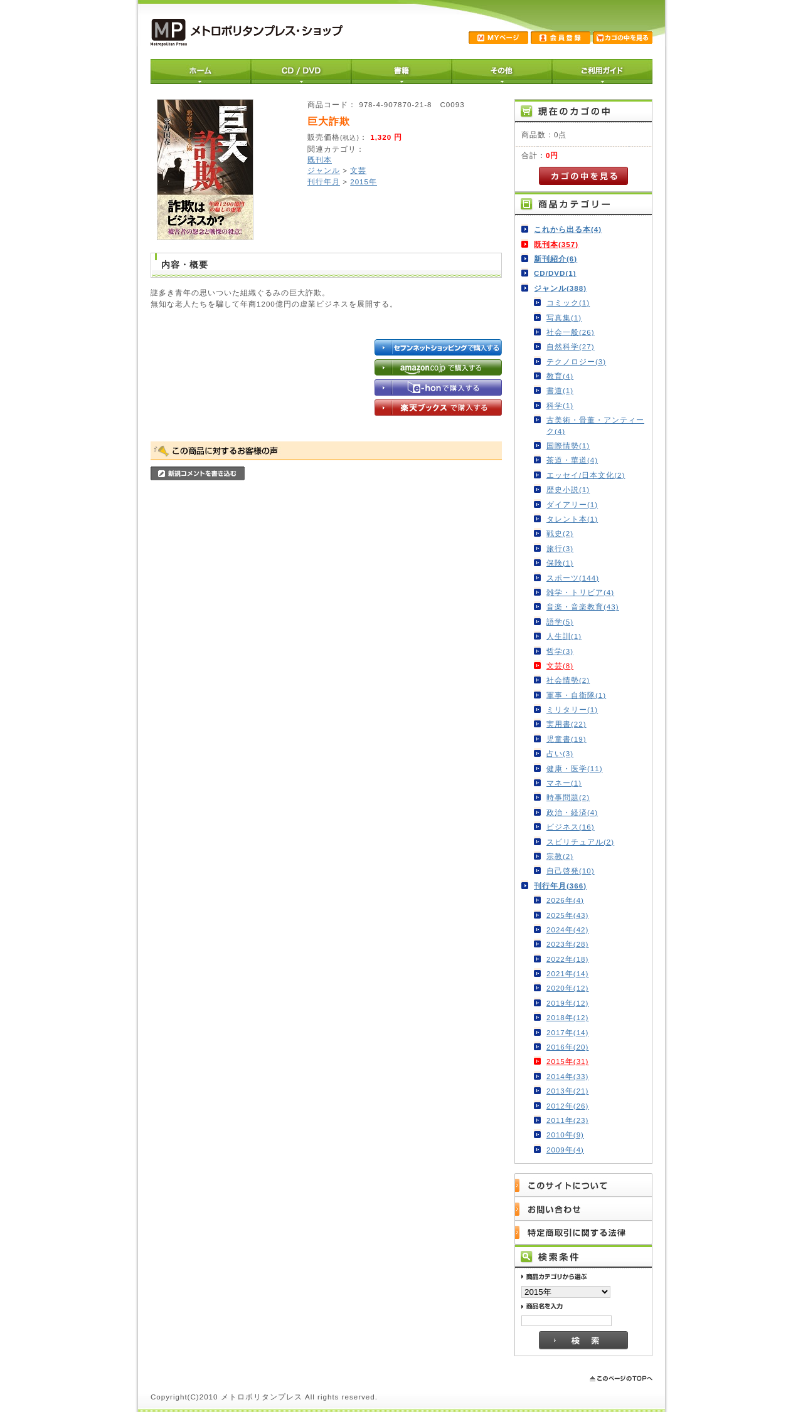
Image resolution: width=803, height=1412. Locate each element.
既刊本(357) (556, 244)
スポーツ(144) (572, 578)
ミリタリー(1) (572, 709)
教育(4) (559, 376)
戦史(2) (559, 533)
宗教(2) (559, 856)
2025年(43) (567, 915)
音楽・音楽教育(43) (582, 607)
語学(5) (559, 622)
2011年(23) (567, 1120)
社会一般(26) (570, 332)
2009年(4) (565, 1150)
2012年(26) (567, 1106)
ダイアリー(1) (572, 504)
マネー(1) (564, 783)
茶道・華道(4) (572, 460)
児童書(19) (566, 739)
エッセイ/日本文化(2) (585, 475)
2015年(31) (567, 1061)
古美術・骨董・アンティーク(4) (595, 425)
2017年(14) (567, 1032)
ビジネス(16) (570, 827)
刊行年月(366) (560, 886)
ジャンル (323, 170)
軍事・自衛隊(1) (576, 695)
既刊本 (319, 159)
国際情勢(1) (568, 445)
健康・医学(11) (574, 768)
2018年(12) (567, 1017)
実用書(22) (566, 724)
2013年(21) (567, 1091)
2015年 (363, 181)
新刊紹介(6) (555, 259)
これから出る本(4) (568, 229)
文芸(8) (559, 665)
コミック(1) (568, 302)
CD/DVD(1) (555, 273)
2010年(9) (565, 1134)
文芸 (358, 170)
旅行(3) (559, 548)
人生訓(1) (564, 636)
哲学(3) (559, 651)
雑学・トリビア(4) (580, 592)
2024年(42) (567, 929)
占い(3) (559, 753)
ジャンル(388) (560, 288)
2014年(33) (567, 1076)
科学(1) (559, 405)
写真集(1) (564, 317)
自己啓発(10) (570, 871)
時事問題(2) (568, 797)
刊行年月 (323, 181)
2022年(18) (567, 959)
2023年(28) (567, 944)
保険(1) (559, 563)
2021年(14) (567, 973)
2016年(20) (567, 1047)
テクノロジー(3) (576, 361)
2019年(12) (567, 1003)
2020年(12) (567, 988)
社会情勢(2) (568, 680)
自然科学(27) (570, 346)
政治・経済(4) (572, 812)
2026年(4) (565, 900)
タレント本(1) (572, 519)
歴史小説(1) (568, 489)
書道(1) (559, 390)
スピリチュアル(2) (580, 842)
